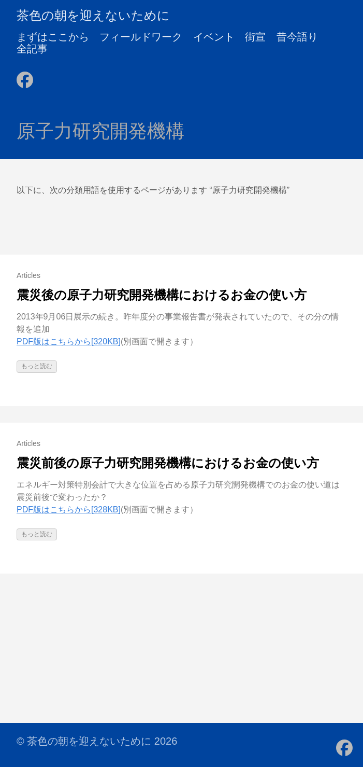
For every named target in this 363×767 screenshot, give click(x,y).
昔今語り (297, 37)
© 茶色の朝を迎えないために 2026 (97, 741)
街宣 (255, 37)
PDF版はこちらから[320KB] (69, 341)
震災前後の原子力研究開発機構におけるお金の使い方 (168, 463)
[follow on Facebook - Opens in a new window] (25, 76)
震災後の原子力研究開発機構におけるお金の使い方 (162, 295)
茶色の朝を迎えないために (93, 15)
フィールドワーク (140, 37)
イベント (214, 37)
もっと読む (36, 366)
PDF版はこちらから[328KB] (69, 509)
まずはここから (53, 37)
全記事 (32, 48)
